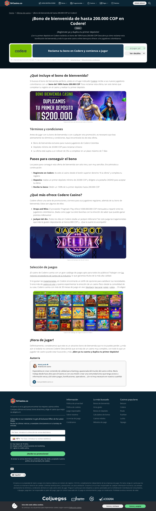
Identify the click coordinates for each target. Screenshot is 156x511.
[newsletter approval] (11, 446)
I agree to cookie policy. (19, 448)
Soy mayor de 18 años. (19, 444)
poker (106, 287)
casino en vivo (49, 284)
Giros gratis (97, 407)
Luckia (122, 418)
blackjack (90, 287)
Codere (94, 81)
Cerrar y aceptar (135, 506)
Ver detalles (137, 53)
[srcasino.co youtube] (12, 469)
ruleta (112, 287)
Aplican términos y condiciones (91, 60)
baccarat (98, 287)
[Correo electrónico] (37, 432)
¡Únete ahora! (140, 3)
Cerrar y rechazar (112, 506)
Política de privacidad (75, 403)
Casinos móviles (99, 418)
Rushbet (123, 414)
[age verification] (11, 444)
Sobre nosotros (72, 414)
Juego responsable (74, 411)
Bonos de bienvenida (101, 403)
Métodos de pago (100, 422)
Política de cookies (74, 407)
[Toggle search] (149, 3)
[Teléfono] (37, 438)
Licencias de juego (74, 418)
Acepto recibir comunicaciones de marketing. (27, 446)
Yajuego (123, 422)
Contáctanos (71, 422)
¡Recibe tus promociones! (37, 454)
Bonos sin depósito (100, 411)
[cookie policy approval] (11, 448)
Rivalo (122, 411)
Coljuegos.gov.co (75, 60)
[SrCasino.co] (16, 3)
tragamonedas (50, 281)
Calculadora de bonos (101, 414)
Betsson (123, 403)
